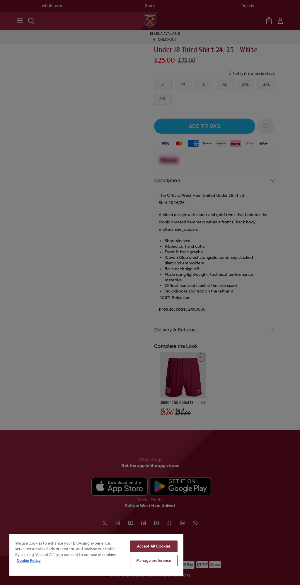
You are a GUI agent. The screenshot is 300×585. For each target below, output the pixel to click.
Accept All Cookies (154, 546)
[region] (96, 555)
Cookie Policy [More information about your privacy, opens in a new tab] (29, 560)
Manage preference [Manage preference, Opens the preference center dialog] (153, 560)
